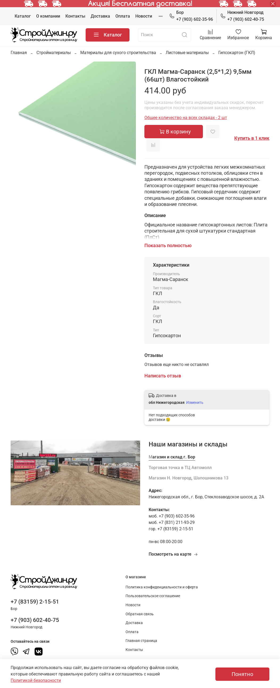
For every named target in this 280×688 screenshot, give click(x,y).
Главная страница (141, 640)
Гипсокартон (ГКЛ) (236, 52)
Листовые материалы (187, 52)
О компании (48, 16)
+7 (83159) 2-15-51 (35, 602)
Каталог (23, 16)
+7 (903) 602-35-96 (191, 15)
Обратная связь (140, 614)
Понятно (242, 674)
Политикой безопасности (36, 680)
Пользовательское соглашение (153, 596)
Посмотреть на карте (173, 554)
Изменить (194, 402)
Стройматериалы (53, 52)
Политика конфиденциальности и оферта (162, 587)
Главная (19, 52)
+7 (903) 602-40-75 (242, 15)
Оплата (122, 16)
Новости (143, 16)
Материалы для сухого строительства (118, 52)
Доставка (100, 16)
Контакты (75, 16)
